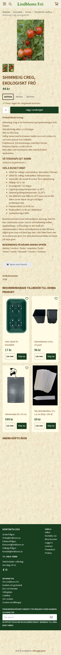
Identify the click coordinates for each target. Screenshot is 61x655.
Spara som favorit (17, 264)
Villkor (47, 532)
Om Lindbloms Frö (10, 581)
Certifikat (6, 595)
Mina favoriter (51, 539)
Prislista (48, 553)
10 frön (8, 96)
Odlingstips (7, 592)
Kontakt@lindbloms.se (12, 551)
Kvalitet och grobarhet (12, 585)
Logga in (49, 542)
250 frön (30, 96)
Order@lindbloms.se (11, 538)
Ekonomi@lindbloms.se (13, 544)
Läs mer (10, 356)
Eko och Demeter (10, 588)
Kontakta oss (50, 535)
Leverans (49, 546)
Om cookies (7, 599)
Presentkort (50, 549)
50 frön (19, 96)
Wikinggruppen (39, 650)
